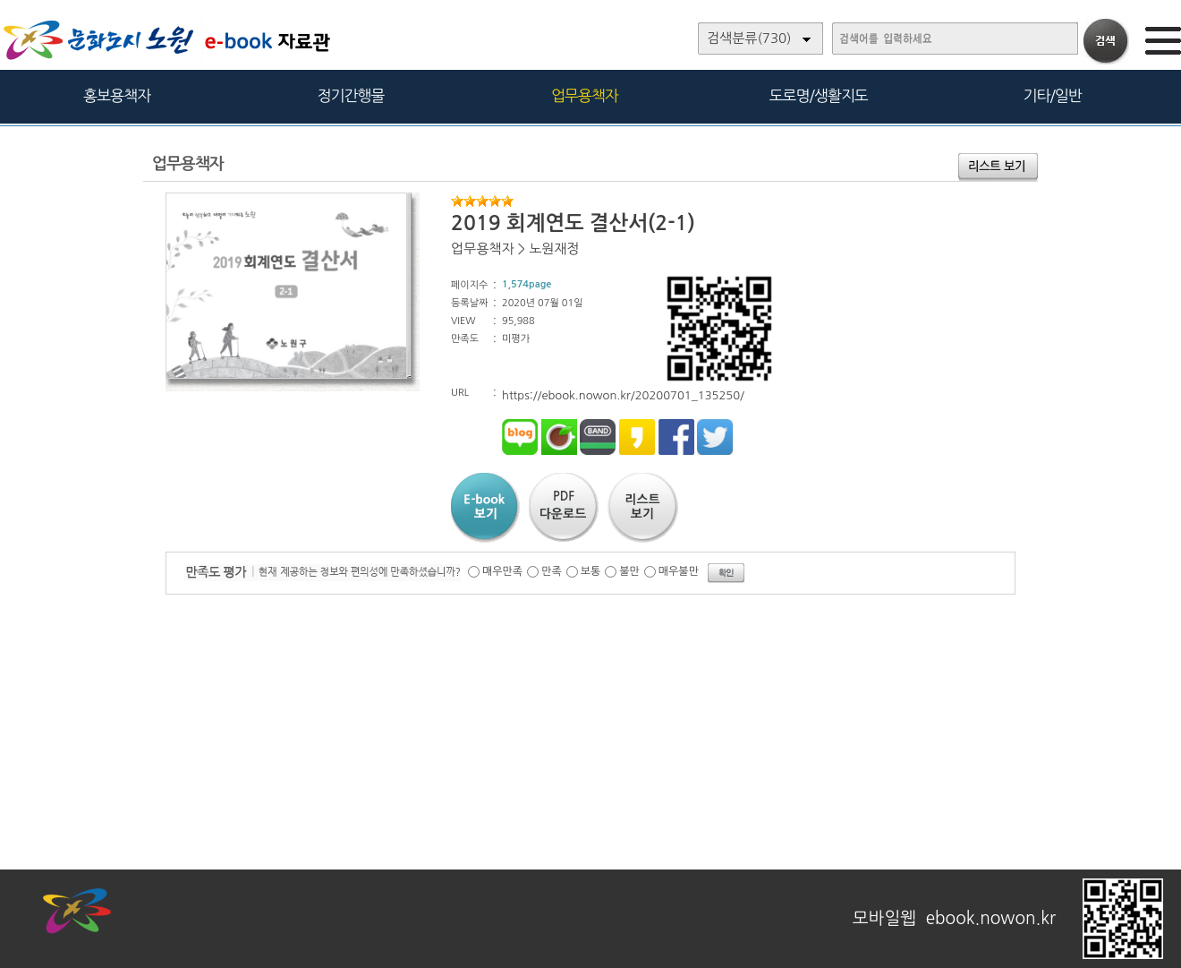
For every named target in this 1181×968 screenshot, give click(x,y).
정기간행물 (351, 95)
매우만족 (502, 571)
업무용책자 (584, 95)
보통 (591, 571)
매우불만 (678, 571)
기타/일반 (1052, 95)
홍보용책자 (116, 95)
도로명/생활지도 (818, 95)
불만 (629, 571)
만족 (551, 571)
